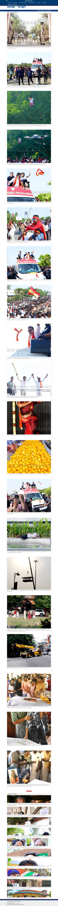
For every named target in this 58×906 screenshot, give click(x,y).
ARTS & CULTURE (22, 2)
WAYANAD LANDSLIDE (12, 4)
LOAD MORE (29, 791)
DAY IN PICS (14, 2)
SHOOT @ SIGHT (31, 2)
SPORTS (39, 2)
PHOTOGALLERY (19, 0)
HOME (9, 2)
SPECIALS (44, 2)
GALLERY (11, 12)
